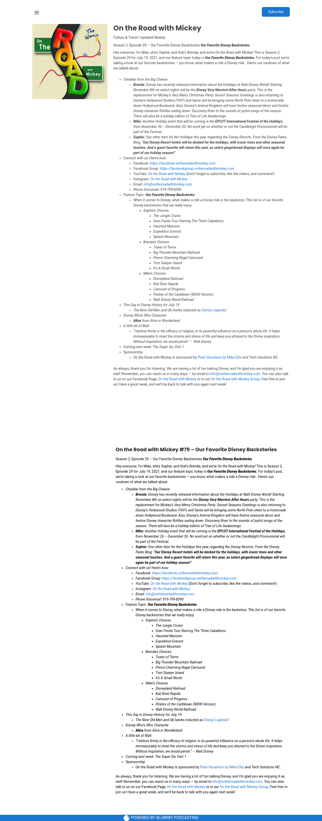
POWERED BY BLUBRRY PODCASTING (161, 818)
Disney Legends (213, 310)
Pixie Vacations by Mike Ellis (220, 357)
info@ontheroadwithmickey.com (235, 374)
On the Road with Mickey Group (235, 379)
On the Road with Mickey (166, 174)
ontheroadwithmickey (192, 163)
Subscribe (276, 12)
